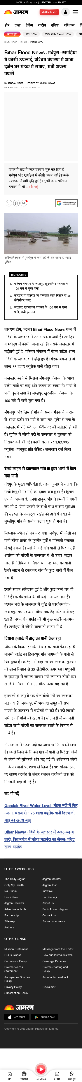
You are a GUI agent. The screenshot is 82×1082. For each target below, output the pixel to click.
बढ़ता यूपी (12, 34)
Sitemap (9, 922)
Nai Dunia (10, 891)
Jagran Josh (49, 885)
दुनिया (55, 25)
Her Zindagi (49, 897)
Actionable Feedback (55, 977)
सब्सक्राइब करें (49, 12)
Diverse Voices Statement (13, 969)
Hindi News (10, 42)
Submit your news (53, 922)
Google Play (44, 1017)
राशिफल (69, 25)
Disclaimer (48, 987)
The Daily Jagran (14, 879)
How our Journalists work (57, 955)
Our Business (12, 955)
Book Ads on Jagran (55, 910)
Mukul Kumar (47, 83)
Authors (9, 928)
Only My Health (14, 885)
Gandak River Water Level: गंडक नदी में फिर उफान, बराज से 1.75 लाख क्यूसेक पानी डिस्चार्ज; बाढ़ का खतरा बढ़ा (40, 813)
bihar (24, 42)
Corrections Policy (15, 961)
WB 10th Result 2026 (58, 34)
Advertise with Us (15, 910)
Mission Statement (16, 949)
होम (7, 25)
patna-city (36, 42)
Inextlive (47, 891)
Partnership (11, 916)
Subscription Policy (16, 993)
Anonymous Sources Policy (17, 979)
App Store (16, 1017)
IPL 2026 (31, 34)
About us (48, 903)
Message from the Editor (57, 949)
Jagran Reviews (14, 903)
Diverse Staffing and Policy (55, 969)
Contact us (49, 916)
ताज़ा (18, 25)
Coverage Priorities (54, 961)
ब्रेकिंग (29, 25)
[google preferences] (66, 203)
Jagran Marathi (51, 879)
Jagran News (15, 83)
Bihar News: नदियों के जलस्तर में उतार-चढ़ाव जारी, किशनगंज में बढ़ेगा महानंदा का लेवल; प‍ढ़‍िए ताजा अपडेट (39, 840)
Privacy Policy (13, 987)
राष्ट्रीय (42, 25)
